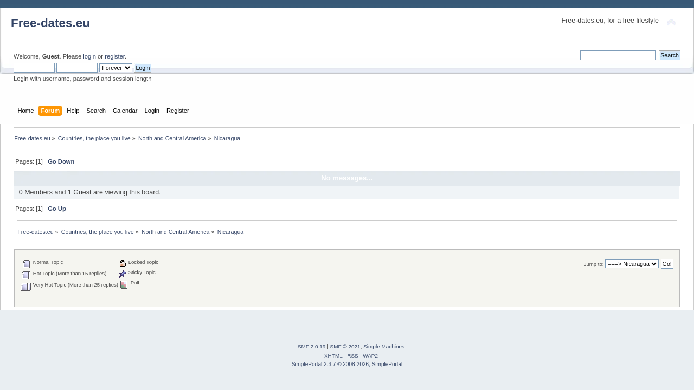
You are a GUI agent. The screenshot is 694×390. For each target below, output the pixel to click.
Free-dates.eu (50, 23)
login (89, 56)
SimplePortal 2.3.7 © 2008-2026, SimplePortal (347, 364)
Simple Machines (383, 346)
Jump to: (594, 264)
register (115, 56)
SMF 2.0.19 (312, 346)
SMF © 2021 (345, 346)
